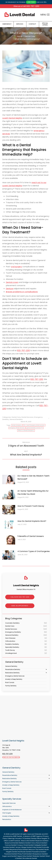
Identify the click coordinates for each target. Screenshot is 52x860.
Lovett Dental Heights (12, 118)
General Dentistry (16, 419)
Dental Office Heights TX (40, 838)
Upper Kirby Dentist (24, 856)
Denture (9, 288)
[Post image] (9, 480)
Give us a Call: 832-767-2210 (26, 6)
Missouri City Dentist (36, 849)
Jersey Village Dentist (24, 847)
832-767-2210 (23, 350)
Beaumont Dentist (11, 843)
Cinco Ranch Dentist (39, 843)
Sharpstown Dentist (40, 854)
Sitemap (11, 838)
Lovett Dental (14, 834)
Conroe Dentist (10, 845)
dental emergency (17, 425)
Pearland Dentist (10, 854)
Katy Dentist (37, 847)
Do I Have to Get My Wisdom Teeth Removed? (33, 477)
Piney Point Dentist (24, 854)
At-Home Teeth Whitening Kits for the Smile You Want (33, 492)
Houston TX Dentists (23, 838)
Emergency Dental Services (17, 427)
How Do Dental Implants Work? (31, 521)
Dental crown (12, 282)
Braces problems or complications (22, 291)
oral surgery (16, 266)
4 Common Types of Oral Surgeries (33, 551)
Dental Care (16, 417)
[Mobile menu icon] (48, 14)
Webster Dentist (39, 856)
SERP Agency (37, 836)
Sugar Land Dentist (9, 856)
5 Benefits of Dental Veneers (30, 536)
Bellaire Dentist (24, 843)
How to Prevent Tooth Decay (30, 506)
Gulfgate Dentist (40, 845)
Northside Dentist (24, 852)
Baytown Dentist (42, 841)
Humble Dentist (8, 847)
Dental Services (27, 417)
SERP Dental (17, 836)
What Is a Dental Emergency (26, 430)
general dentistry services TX (35, 427)
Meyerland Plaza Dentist (19, 849)
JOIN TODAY (31, 2)
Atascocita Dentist (28, 841)
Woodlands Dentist (30, 858)
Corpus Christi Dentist (25, 845)
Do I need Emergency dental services (34, 425)
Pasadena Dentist (38, 852)
